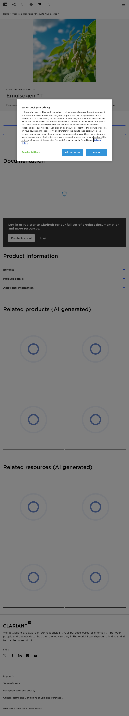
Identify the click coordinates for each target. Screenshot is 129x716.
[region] (64, 130)
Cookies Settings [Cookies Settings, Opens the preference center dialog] (31, 152)
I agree (96, 152)
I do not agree (72, 152)
